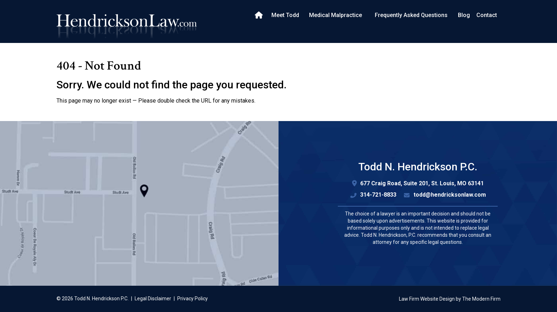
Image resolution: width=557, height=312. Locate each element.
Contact (486, 15)
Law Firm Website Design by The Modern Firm (450, 299)
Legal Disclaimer (153, 298)
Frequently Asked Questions (411, 15)
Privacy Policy (192, 298)
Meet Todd (285, 15)
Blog (464, 15)
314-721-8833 (378, 194)
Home (259, 15)
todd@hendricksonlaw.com (449, 194)
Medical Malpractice (335, 15)
